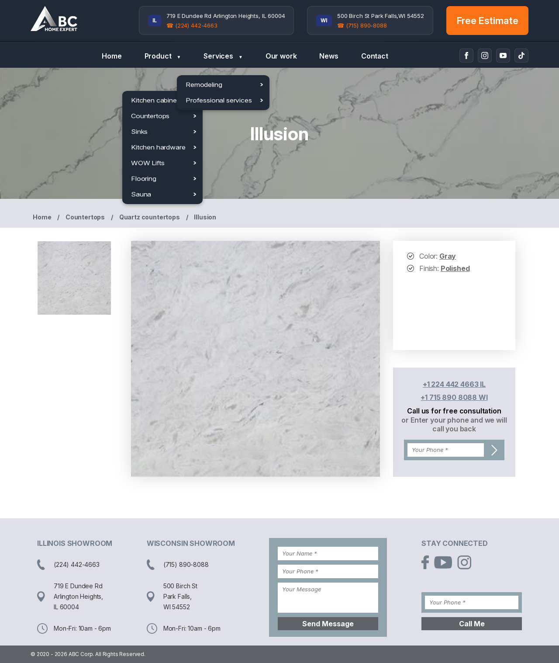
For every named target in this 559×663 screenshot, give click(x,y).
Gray (447, 256)
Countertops (85, 217)
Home (111, 56)
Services (223, 56)
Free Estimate (487, 20)
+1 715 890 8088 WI (454, 397)
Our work (281, 56)
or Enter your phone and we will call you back (454, 424)
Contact (374, 56)
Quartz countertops (149, 217)
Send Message (328, 623)
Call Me (472, 623)
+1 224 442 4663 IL (454, 384)
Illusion (205, 217)
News (328, 56)
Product (163, 56)
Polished (455, 268)
